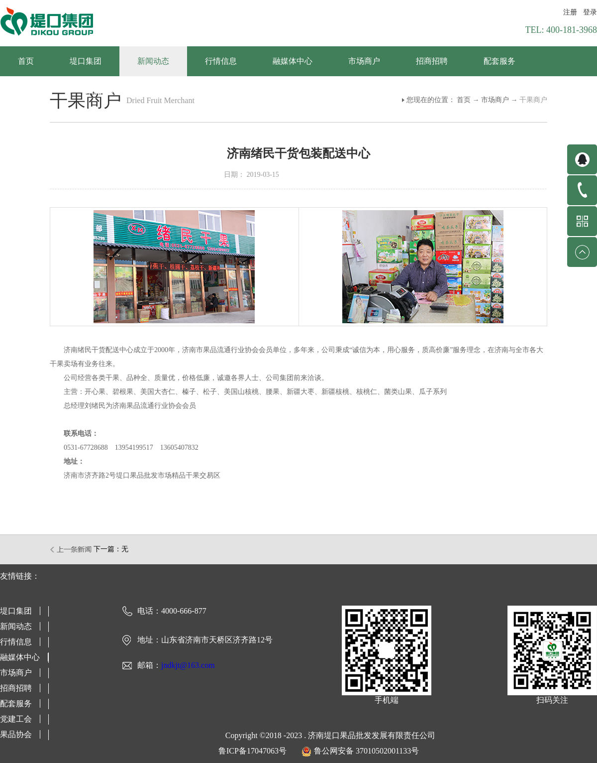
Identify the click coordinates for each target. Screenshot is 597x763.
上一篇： (71, 549)
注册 (570, 12)
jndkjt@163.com (188, 665)
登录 (590, 12)
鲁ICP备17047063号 (252, 751)
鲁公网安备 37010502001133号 (366, 751)
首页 (26, 61)
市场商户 (495, 100)
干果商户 (533, 100)
